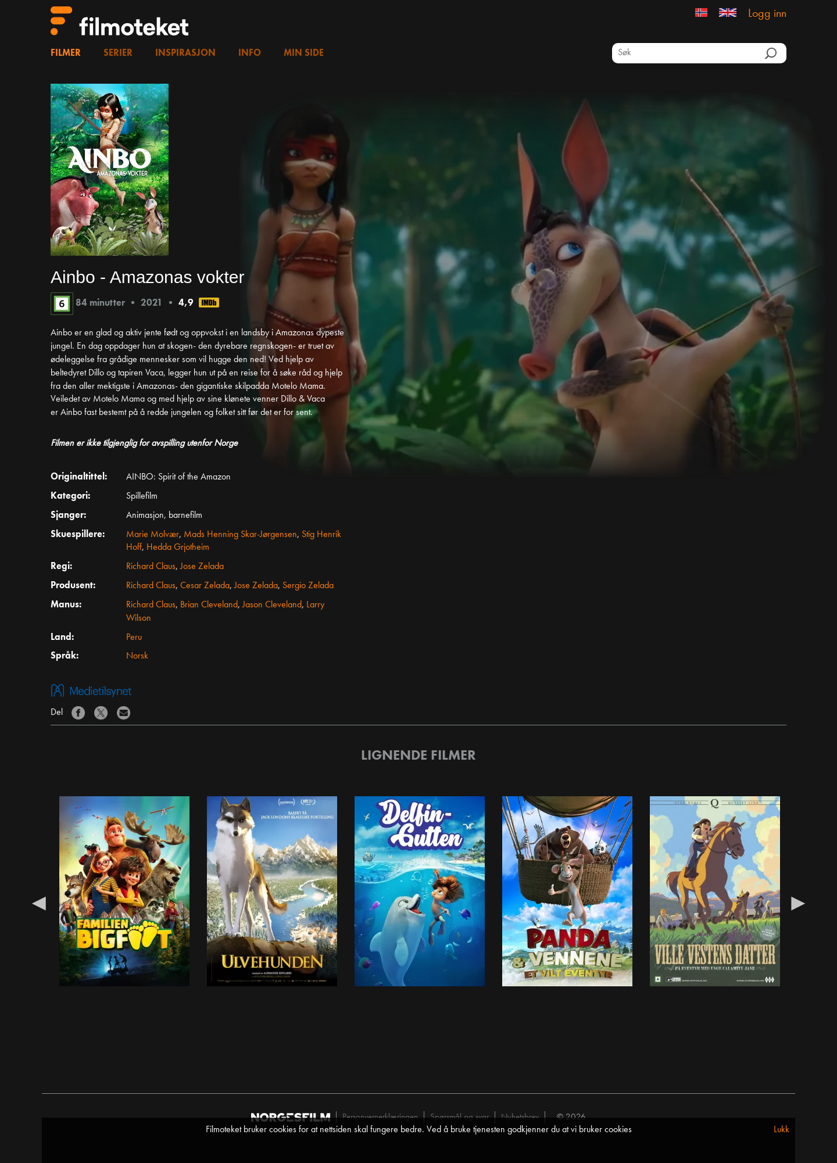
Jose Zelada (202, 566)
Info (249, 53)
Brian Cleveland (209, 605)
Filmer (66, 53)
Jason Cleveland (272, 605)
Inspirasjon (185, 53)
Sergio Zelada (308, 586)
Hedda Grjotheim (177, 547)
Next (798, 902)
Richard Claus (151, 566)
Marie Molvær (152, 534)
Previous (39, 902)
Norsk (137, 656)
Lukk (781, 1130)
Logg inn (767, 14)
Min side (304, 53)
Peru (134, 637)
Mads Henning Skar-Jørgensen (240, 534)
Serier (118, 53)
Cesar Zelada (205, 586)
